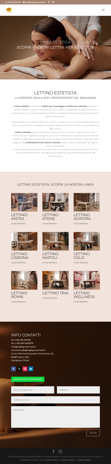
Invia (93, 432)
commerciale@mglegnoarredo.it (28, 350)
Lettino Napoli (50, 256)
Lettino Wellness (84, 295)
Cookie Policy (84, 460)
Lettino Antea (19, 217)
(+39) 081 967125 (22, 340)
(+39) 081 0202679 (24, 343)
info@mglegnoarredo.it (23, 346)
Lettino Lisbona (20, 256)
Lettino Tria (55, 293)
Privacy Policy (68, 460)
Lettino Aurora (82, 217)
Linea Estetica (18, 223)
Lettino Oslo (82, 256)
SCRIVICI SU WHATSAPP (27, 379)
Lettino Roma (19, 295)
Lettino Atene (50, 217)
